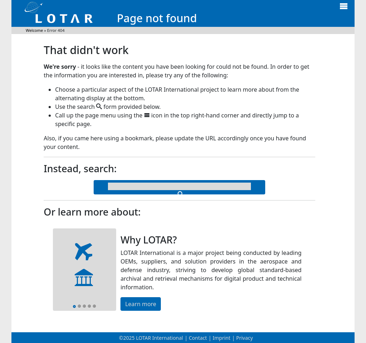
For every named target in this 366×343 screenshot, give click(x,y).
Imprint (222, 337)
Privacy (244, 337)
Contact (198, 337)
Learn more (140, 304)
